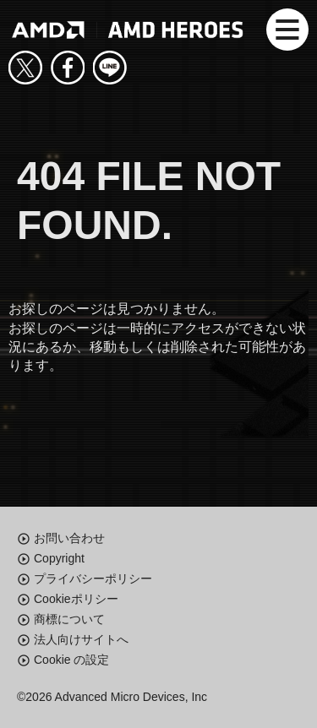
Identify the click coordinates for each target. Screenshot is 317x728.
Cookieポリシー (76, 599)
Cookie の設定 (71, 660)
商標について (69, 619)
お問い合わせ (69, 538)
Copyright (59, 558)
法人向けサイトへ (81, 639)
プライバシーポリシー (93, 578)
